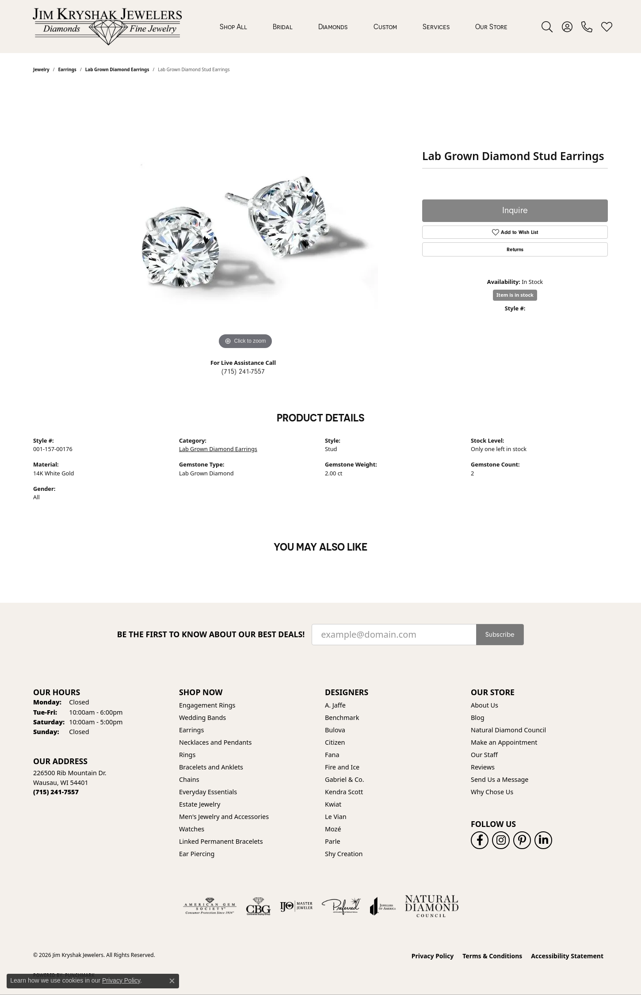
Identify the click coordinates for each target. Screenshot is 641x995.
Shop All (233, 27)
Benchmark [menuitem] (342, 717)
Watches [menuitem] (191, 829)
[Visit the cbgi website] (258, 906)
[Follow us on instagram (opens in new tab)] (501, 840)
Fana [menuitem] (332, 754)
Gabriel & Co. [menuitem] (344, 779)
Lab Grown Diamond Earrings (218, 449)
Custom (385, 27)
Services (436, 27)
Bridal (283, 27)
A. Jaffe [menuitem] (335, 705)
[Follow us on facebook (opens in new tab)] (479, 840)
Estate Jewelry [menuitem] (199, 804)
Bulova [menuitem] (335, 730)
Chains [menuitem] (189, 779)
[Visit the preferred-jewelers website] (341, 906)
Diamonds (332, 27)
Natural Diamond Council (508, 730)
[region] (245, 219)
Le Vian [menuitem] (336, 816)
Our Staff (484, 754)
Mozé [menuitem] (333, 829)
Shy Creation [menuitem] (343, 854)
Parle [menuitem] (332, 841)
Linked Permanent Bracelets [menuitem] (221, 841)
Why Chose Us (492, 792)
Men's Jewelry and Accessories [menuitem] (224, 816)
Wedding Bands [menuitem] (202, 717)
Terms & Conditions (492, 956)
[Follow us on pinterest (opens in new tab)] (522, 840)
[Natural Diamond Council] (431, 906)
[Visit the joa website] (383, 906)
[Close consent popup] (172, 981)
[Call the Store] (56, 792)
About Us (484, 705)
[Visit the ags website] (210, 906)
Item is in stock (515, 294)
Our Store (491, 27)
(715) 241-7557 (243, 371)
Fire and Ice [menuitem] (342, 767)
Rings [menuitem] (187, 754)
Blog (478, 717)
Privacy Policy (433, 956)
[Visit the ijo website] (296, 906)
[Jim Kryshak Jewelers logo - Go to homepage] (107, 26)
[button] (547, 26)
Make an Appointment (504, 742)
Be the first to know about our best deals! (211, 634)
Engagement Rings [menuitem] (207, 705)
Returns (515, 249)
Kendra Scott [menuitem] (344, 792)
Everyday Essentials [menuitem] (208, 792)
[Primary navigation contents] (363, 26)
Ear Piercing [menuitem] (196, 854)
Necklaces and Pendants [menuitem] (215, 742)
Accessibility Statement (567, 956)
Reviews (483, 767)
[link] (586, 26)
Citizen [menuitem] (335, 742)
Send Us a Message (499, 779)
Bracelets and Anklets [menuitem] (211, 767)
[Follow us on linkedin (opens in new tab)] (543, 840)
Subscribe (500, 635)
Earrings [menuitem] (191, 730)
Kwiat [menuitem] (333, 804)
